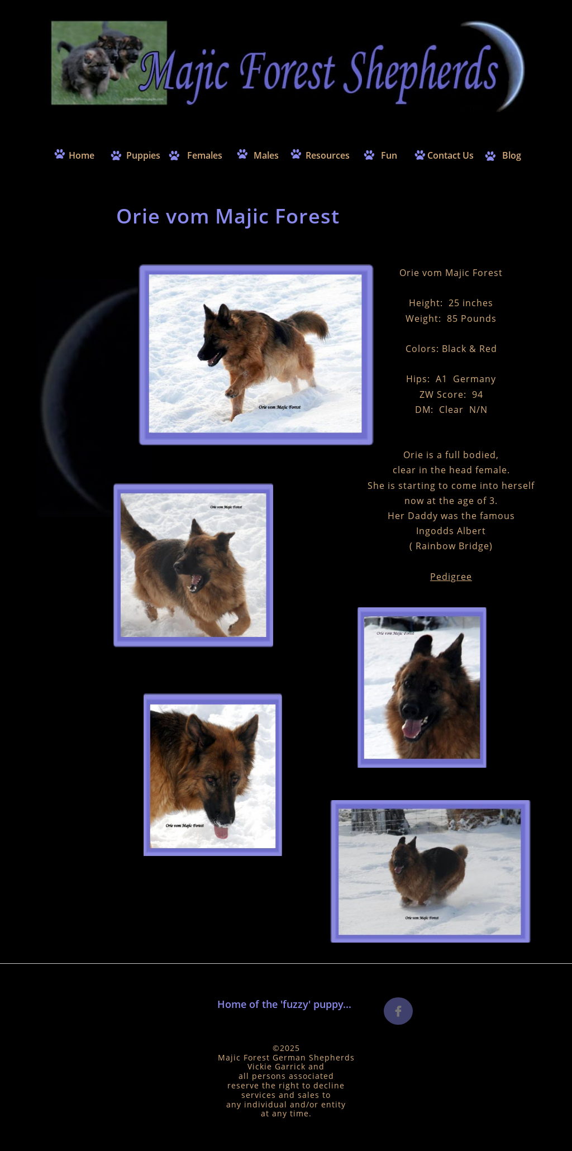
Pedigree (451, 576)
